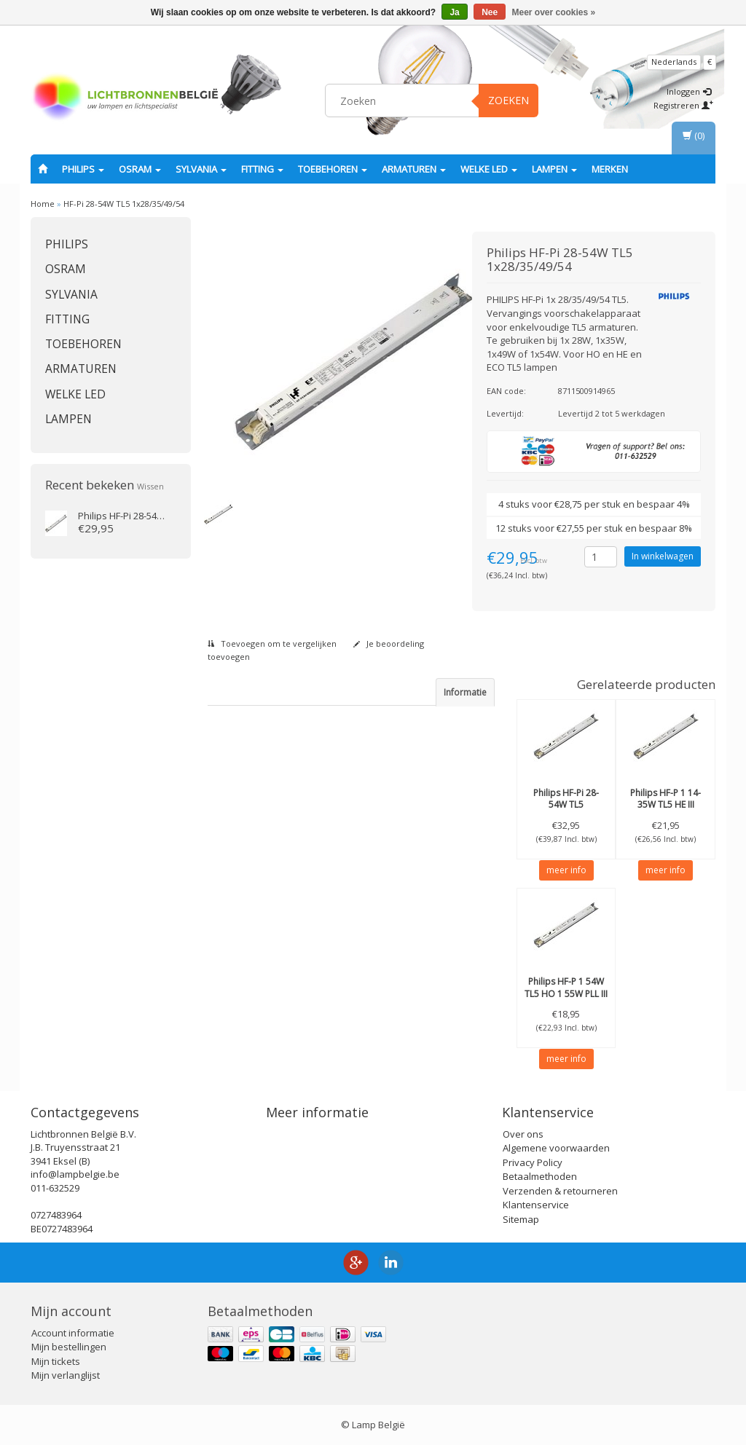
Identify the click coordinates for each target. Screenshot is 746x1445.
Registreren (683, 105)
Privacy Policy (532, 1162)
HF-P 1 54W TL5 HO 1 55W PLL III (566, 987)
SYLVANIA (201, 169)
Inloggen (689, 91)
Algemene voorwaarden (556, 1147)
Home (43, 203)
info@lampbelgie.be (75, 1174)
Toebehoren (332, 169)
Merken (610, 169)
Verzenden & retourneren (560, 1190)
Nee (490, 12)
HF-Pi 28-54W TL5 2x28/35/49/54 (566, 805)
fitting (262, 169)
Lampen (554, 169)
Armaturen (414, 169)
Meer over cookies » (554, 12)
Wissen (150, 486)
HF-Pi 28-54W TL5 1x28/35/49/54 (123, 203)
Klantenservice (536, 1204)
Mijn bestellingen (68, 1346)
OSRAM (140, 169)
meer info (566, 870)
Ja (454, 12)
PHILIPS (83, 169)
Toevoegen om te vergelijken (272, 643)
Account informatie (72, 1332)
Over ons (523, 1134)
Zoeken (508, 100)
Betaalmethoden (540, 1176)
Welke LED (488, 169)
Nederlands (673, 61)
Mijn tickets (55, 1361)
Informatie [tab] (465, 692)
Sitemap (521, 1219)
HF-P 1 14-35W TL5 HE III (665, 799)
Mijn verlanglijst (65, 1375)
